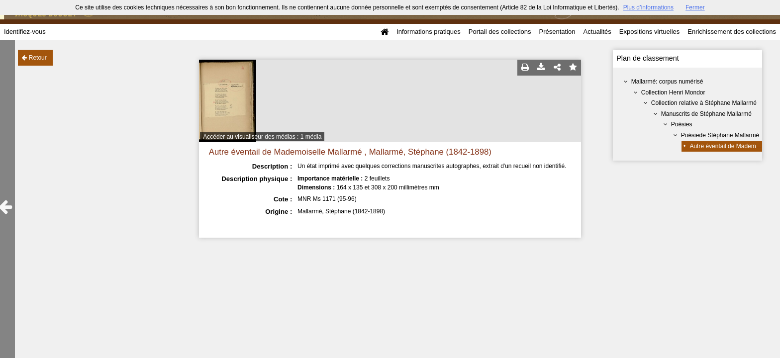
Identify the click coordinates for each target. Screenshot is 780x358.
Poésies (681, 124)
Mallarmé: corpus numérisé (667, 81)
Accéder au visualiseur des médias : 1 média (262, 136)
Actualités (597, 31)
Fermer (695, 7)
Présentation (557, 31)
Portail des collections (500, 31)
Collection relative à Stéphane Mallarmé (704, 102)
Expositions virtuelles (649, 31)
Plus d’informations (648, 7)
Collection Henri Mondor (673, 92)
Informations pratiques (428, 31)
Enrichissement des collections (731, 31)
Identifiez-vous (25, 31)
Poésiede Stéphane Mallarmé (720, 135)
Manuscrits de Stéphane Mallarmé (706, 113)
